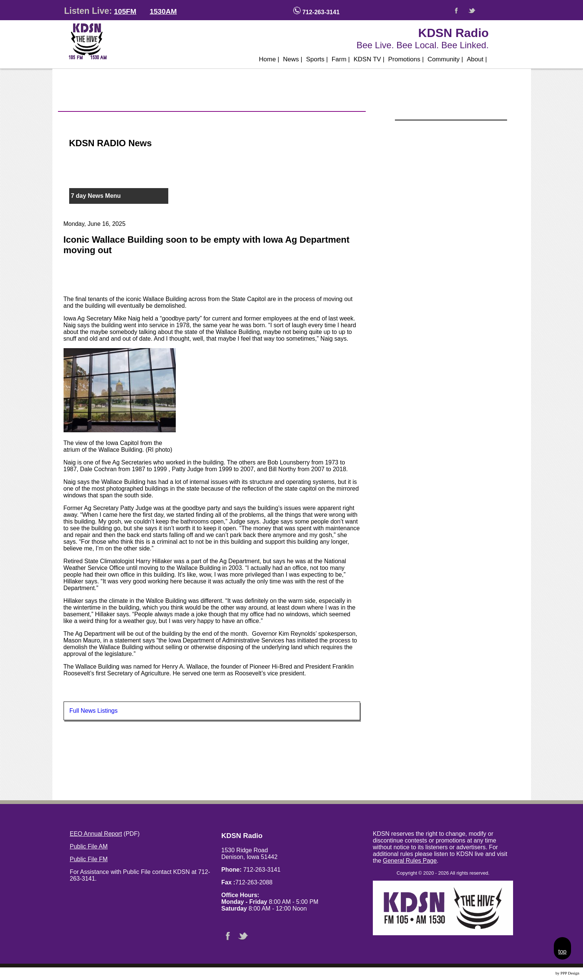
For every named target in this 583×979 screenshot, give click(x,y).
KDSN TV (368, 59)
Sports (317, 59)
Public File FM (89, 859)
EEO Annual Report (96, 834)
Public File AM (89, 846)
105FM (125, 11)
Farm (341, 59)
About (477, 59)
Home (269, 59)
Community (445, 59)
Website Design (542, 973)
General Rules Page (410, 860)
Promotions (406, 59)
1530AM (163, 11)
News (293, 59)
